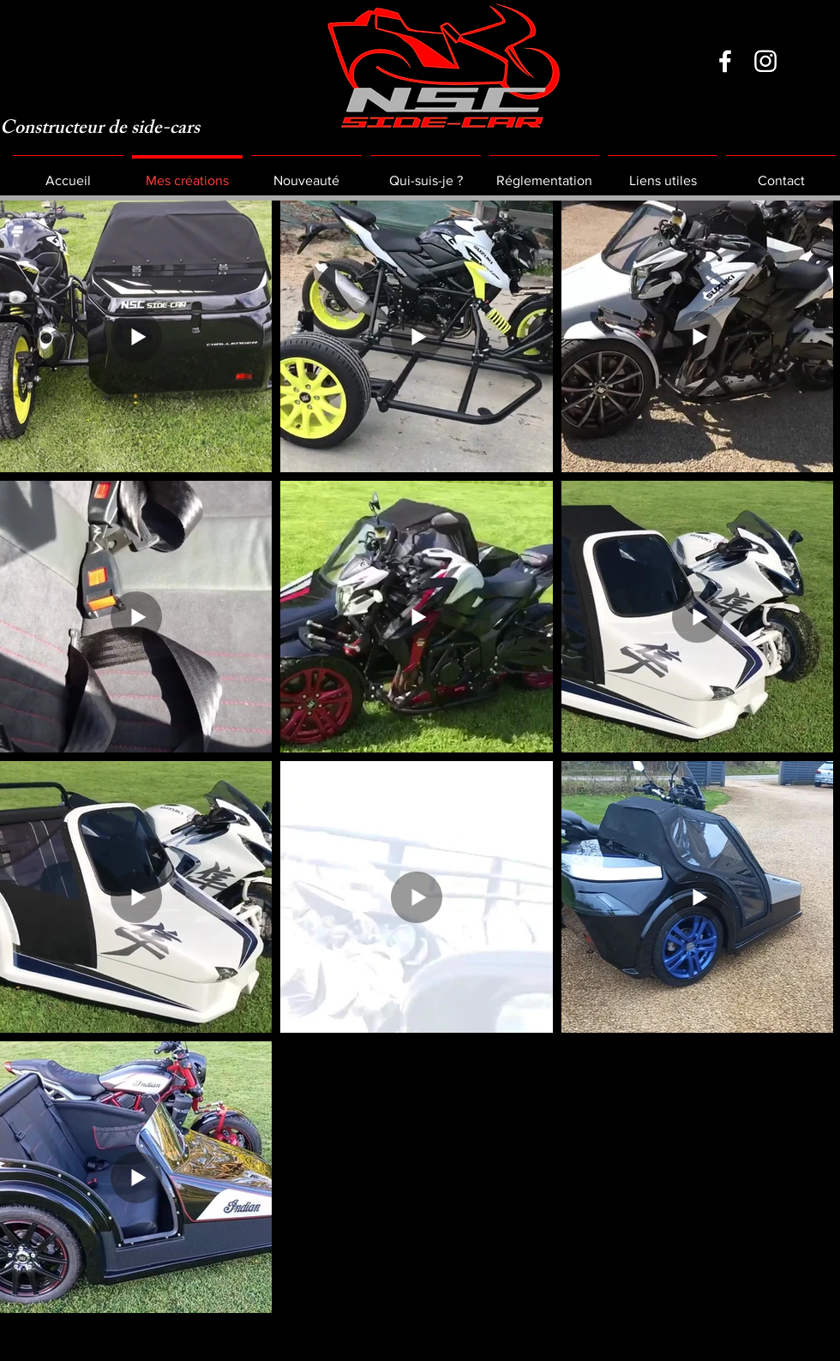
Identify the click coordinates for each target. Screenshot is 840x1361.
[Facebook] (725, 61)
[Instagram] (765, 61)
